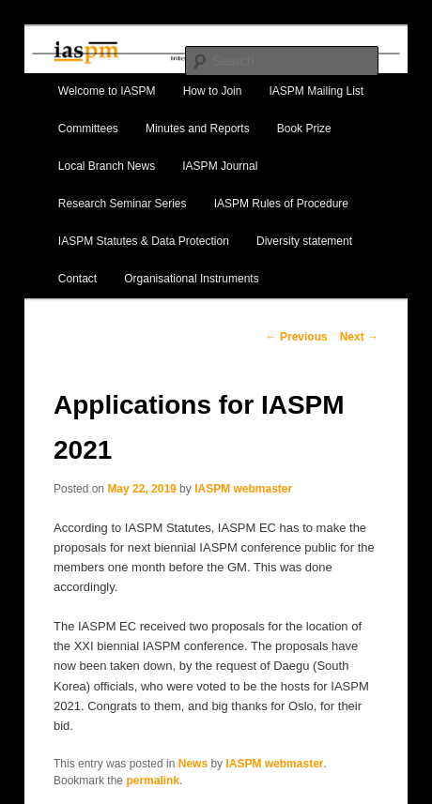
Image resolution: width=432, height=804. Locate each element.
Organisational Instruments (191, 278)
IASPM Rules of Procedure (281, 203)
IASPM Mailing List (317, 91)
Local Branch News (106, 166)
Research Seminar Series (122, 203)
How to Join (212, 91)
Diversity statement (304, 241)
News (193, 763)
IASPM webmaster (243, 488)
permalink (152, 780)
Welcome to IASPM (107, 91)
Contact (77, 278)
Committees (88, 128)
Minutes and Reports (198, 128)
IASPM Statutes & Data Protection (143, 241)
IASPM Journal (219, 166)
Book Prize (304, 128)
